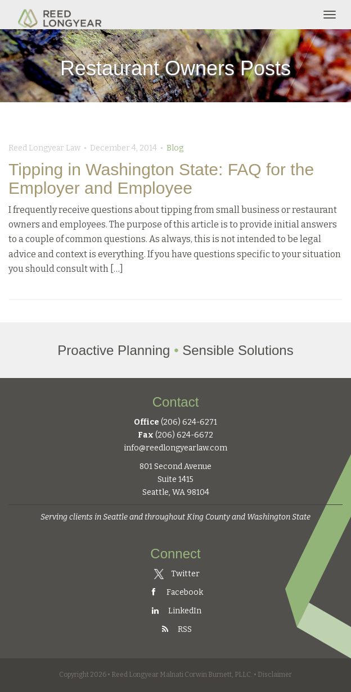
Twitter (177, 574)
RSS (175, 629)
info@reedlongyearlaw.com (175, 448)
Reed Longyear (61, 15)
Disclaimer (275, 675)
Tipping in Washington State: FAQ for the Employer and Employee (161, 178)
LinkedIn (175, 611)
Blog (174, 148)
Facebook (175, 592)
